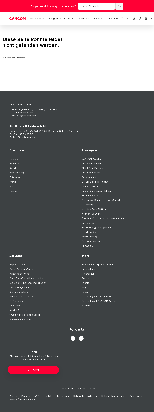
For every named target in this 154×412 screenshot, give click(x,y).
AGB (36, 396)
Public (12, 186)
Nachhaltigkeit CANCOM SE (97, 296)
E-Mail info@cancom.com (22, 115)
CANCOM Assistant (92, 159)
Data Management (19, 287)
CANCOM (33, 370)
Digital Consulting (18, 292)
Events (85, 283)
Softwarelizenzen (91, 241)
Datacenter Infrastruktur (95, 182)
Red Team (14, 306)
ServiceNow (88, 223)
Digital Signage (90, 186)
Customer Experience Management (28, 283)
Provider (13, 182)
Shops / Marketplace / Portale (98, 264)
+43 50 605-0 (25, 134)
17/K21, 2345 (41, 131)
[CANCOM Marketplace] (128, 18)
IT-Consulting (16, 301)
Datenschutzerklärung (85, 396)
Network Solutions (92, 214)
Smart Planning (90, 236)
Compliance (136, 396)
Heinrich (13, 131)
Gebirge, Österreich (69, 131)
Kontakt (48, 396)
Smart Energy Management (96, 227)
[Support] (140, 18)
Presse (85, 278)
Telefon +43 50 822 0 (21, 112)
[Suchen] (122, 18)
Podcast (86, 292)
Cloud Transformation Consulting (26, 278)
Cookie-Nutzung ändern (22, 399)
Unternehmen (89, 269)
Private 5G (87, 246)
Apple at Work (17, 264)
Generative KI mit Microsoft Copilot (101, 200)
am (56, 131)
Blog (84, 287)
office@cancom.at (26, 137)
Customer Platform (92, 163)
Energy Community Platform (97, 191)
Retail (12, 168)
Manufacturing (17, 173)
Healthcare (15, 163)
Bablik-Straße (26, 131)
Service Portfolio (18, 310)
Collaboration (89, 177)
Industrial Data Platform (94, 209)
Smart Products (90, 232)
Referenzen (88, 274)
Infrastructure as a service (23, 296)
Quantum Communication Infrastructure (103, 218)
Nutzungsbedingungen (113, 396)
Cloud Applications (92, 173)
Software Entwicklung (21, 319)
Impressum (63, 396)
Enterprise (15, 177)
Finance (13, 159)
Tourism (13, 191)
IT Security (88, 204)
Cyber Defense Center (21, 269)
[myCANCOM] (134, 18)
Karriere (86, 306)
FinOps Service (90, 195)
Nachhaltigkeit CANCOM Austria (99, 301)
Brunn (51, 131)
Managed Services (19, 274)
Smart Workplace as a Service (25, 315)
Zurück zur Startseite (14, 58)
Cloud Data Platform (93, 168)
